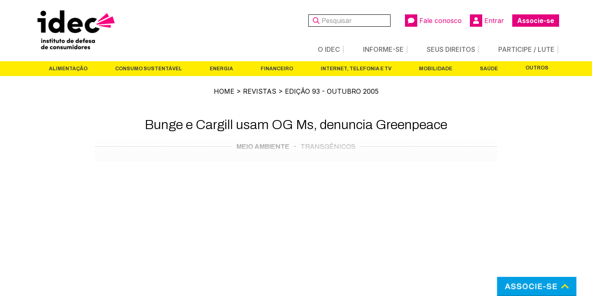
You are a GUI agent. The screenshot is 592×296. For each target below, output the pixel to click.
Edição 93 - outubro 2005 (332, 91)
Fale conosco (433, 20)
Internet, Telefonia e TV (356, 69)
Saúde (489, 69)
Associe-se (535, 20)
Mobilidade (435, 69)
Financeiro (277, 69)
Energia (221, 69)
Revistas (259, 91)
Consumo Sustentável (148, 69)
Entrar (487, 20)
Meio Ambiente (262, 146)
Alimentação (68, 69)
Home (224, 91)
